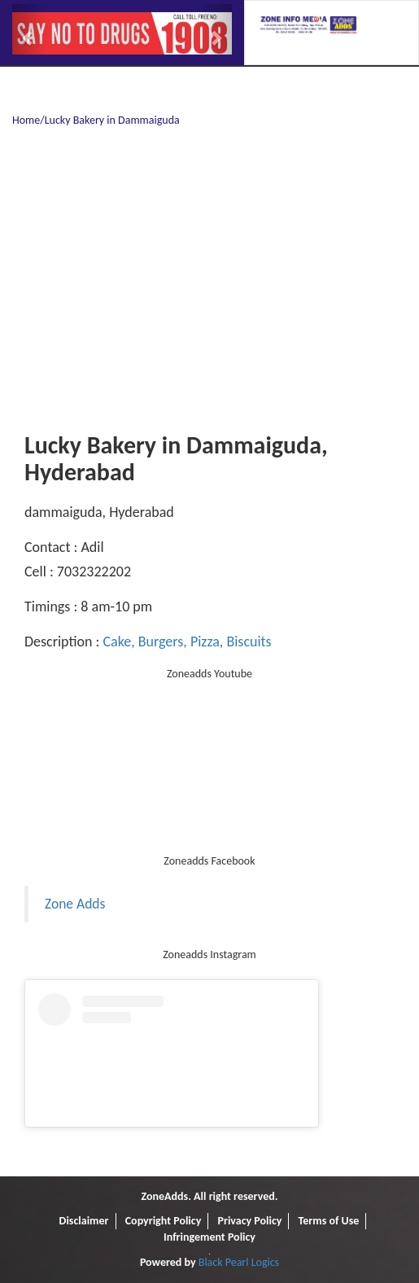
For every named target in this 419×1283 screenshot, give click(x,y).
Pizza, (205, 641)
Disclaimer (84, 1221)
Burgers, (161, 641)
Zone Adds (75, 904)
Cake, (118, 641)
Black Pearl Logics (239, 1262)
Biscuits (247, 641)
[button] (29, 29)
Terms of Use (329, 1221)
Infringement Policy (209, 1237)
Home (26, 120)
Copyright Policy (163, 1221)
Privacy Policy (249, 1221)
